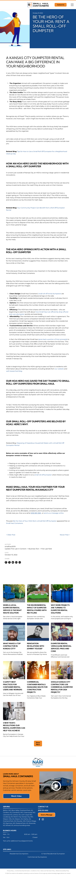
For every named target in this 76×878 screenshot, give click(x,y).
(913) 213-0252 (43, 813)
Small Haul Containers (14, 523)
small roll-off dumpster (43, 475)
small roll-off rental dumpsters (49, 294)
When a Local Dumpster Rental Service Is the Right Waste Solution (12, 609)
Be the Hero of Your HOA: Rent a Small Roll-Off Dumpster (34, 521)
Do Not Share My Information (23, 873)
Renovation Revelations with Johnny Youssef (35, 646)
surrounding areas (23, 828)
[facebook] (39, 822)
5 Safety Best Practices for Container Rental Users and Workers (12, 686)
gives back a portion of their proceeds (53, 339)
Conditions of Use (35, 873)
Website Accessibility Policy (62, 873)
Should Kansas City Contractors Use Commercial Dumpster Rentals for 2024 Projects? (62, 687)
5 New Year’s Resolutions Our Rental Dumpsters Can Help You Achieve (14, 727)
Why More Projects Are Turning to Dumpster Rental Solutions (60, 609)
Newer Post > (65, 535)
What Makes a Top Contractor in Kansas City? (12, 646)
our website (59, 369)
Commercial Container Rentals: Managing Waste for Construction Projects (37, 687)
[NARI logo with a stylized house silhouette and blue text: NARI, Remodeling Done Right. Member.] (38, 763)
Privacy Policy (10, 873)
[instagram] (42, 822)
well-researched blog (14, 371)
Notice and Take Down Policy (48, 873)
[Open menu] (72, 4)
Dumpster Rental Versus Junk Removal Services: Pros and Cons (61, 647)
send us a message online (54, 513)
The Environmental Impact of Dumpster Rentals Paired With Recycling (37, 609)
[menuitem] (19, 856)
